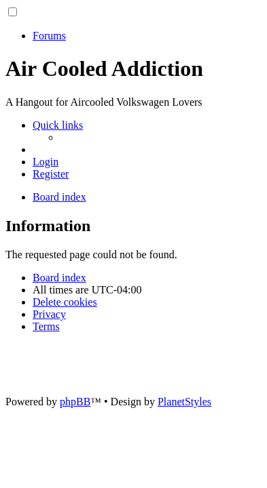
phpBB (75, 401)
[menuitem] (45, 161)
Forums (49, 35)
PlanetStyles (184, 401)
